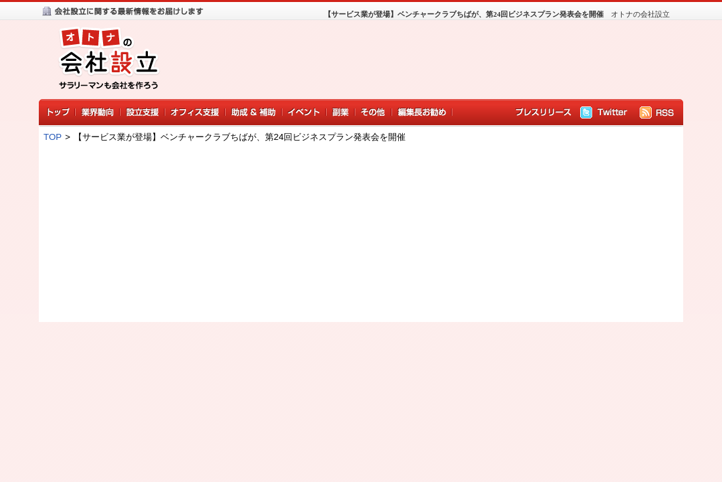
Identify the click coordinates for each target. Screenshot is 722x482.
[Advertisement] (421, 62)
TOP (52, 137)
